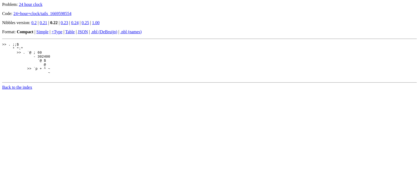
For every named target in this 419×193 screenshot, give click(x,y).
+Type (57, 31)
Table (70, 31)
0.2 (34, 22)
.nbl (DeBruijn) (104, 31)
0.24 (75, 22)
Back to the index (17, 94)
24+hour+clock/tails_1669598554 (42, 13)
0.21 (43, 22)
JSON (83, 31)
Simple (42, 31)
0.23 (64, 22)
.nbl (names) (131, 31)
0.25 (85, 22)
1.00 (96, 22)
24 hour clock (30, 4)
